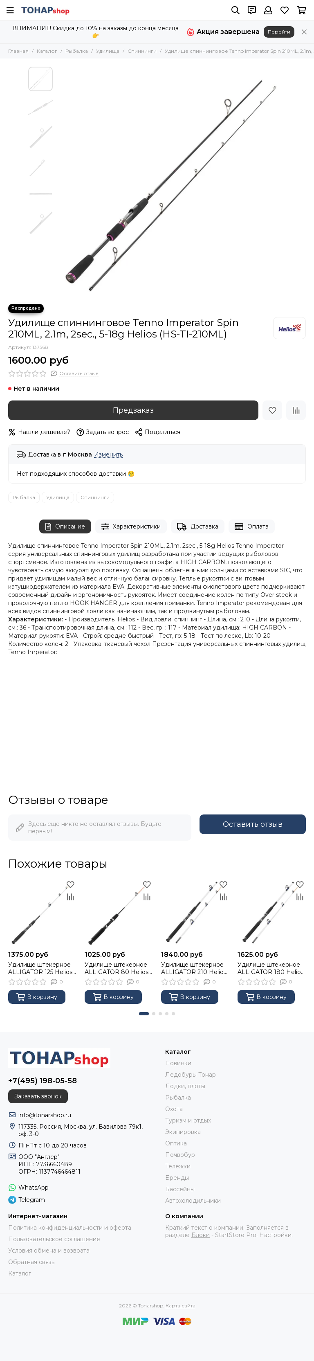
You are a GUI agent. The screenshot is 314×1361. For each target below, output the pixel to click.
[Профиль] (268, 10)
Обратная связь (31, 1262)
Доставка (197, 527)
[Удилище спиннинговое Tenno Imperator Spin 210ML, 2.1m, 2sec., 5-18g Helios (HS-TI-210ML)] (171, 181)
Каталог (47, 51)
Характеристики (131, 527)
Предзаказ (133, 410)
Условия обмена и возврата (49, 1250)
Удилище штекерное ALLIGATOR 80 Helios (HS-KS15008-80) (116, 968)
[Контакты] (252, 10)
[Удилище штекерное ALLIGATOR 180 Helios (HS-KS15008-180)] (272, 912)
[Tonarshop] (45, 10)
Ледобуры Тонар (190, 1074)
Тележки (178, 1166)
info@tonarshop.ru (44, 1115)
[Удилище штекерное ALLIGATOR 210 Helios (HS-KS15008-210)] (195, 912)
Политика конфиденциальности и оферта (69, 1227)
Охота (174, 1109)
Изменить (108, 455)
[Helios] (289, 328)
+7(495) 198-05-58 (42, 1080)
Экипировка (183, 1132)
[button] (144, 1013)
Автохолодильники (193, 1200)
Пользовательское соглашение (54, 1239)
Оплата (252, 527)
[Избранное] (284, 10)
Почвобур (180, 1155)
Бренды (177, 1177)
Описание (65, 527)
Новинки (178, 1063)
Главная (18, 51)
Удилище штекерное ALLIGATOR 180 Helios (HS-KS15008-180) (271, 968)
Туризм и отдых (188, 1120)
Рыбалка (76, 51)
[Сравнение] (296, 410)
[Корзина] (301, 10)
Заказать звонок (38, 1096)
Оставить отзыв (253, 824)
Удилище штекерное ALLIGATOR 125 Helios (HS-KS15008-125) (40, 968)
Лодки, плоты (185, 1086)
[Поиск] (235, 10)
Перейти (279, 32)
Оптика (176, 1143)
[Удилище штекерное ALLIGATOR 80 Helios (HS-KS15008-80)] (119, 912)
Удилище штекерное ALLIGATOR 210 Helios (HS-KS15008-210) (194, 968)
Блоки (200, 1235)
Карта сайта (180, 1306)
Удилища (107, 51)
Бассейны (180, 1189)
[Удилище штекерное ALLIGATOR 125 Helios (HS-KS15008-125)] (42, 912)
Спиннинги (142, 51)
